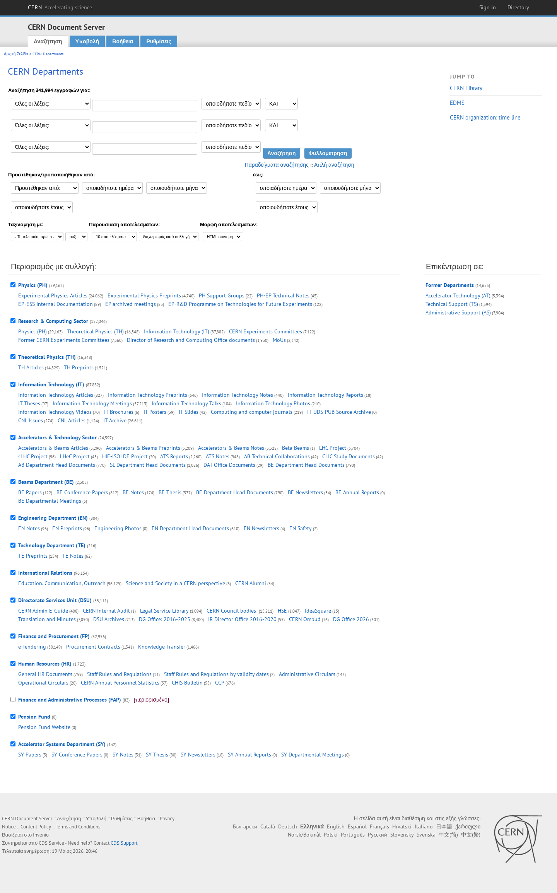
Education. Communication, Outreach (62, 583)
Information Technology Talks (186, 403)
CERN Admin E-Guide (43, 610)
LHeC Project (75, 456)
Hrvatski (402, 826)
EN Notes (29, 528)
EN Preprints (67, 528)
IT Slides (188, 411)
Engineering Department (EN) (53, 517)
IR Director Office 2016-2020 (242, 619)
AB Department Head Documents (56, 464)
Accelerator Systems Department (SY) (62, 744)
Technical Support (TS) (451, 304)
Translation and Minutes (47, 619)
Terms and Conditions (78, 826)
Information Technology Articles (55, 394)
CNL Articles (71, 420)
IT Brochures (118, 411)
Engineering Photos (118, 528)
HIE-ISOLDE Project (125, 456)
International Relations (45, 572)
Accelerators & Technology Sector (57, 437)
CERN (60, 7)
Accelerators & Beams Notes (231, 447)
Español (357, 826)
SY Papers (29, 754)
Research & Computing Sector (53, 321)
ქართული (467, 826)
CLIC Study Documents (348, 456)
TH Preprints (79, 367)
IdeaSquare (318, 610)
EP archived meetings (130, 304)
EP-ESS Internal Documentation (55, 304)
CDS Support (124, 843)
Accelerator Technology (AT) (457, 295)
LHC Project (332, 447)
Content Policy (36, 826)
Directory (518, 7)
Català (267, 826)
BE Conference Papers (82, 492)
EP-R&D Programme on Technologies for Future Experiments (240, 304)
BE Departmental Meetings (49, 500)
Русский (377, 834)
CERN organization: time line (485, 117)
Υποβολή (87, 41)
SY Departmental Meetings (312, 754)
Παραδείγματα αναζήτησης (277, 164)
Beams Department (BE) (46, 481)
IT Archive (114, 420)
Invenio (41, 835)
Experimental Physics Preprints (144, 295)
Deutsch (287, 826)
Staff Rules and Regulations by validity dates (216, 674)
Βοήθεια (122, 41)
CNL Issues (30, 420)
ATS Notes (217, 456)
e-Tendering (32, 646)
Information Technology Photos (273, 403)
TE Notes (73, 555)
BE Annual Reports (357, 492)
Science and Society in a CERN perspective (175, 583)
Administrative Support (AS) (458, 312)
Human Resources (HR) (45, 663)
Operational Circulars (43, 682)
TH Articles (31, 367)
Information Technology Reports (325, 394)
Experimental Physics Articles (52, 295)
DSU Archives (108, 619)
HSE (282, 610)
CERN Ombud (305, 619)
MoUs (279, 339)
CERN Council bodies (232, 610)
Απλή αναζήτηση (334, 164)
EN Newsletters (261, 528)
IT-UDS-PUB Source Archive (339, 411)
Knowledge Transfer (161, 646)
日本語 (444, 826)
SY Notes (123, 754)
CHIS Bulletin (187, 682)
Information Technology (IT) (176, 331)
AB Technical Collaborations (277, 456)
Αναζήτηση (48, 41)
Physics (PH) (33, 285)
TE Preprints (33, 555)
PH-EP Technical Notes (283, 295)
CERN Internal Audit (106, 610)
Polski (331, 834)
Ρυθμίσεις (158, 41)
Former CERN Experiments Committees (63, 339)
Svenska (426, 834)
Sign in (487, 7)
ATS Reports (174, 456)
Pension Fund (34, 716)
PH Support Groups (221, 295)
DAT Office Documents (229, 464)
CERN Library (466, 88)
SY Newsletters (198, 754)
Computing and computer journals (251, 411)
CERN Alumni (250, 583)
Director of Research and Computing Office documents (191, 339)
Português (353, 834)
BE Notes (133, 492)
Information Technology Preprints (147, 394)
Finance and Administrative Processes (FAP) (69, 699)
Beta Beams (295, 447)
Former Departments (449, 285)
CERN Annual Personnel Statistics (120, 682)
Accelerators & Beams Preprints (143, 447)
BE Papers (30, 492)
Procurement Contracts (93, 646)
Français (379, 826)
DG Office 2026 (351, 619)
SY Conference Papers (77, 754)
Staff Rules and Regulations (119, 674)
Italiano (424, 826)
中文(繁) (470, 834)
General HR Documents (45, 674)
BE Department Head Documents (306, 464)
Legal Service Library (164, 610)
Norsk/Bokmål (304, 834)
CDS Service (51, 843)
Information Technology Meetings (92, 403)
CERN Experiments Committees (265, 331)
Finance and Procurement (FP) (54, 636)
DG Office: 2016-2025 (164, 619)
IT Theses (29, 403)
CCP (219, 682)
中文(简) (448, 834)
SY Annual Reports (249, 754)
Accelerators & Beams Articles (53, 447)
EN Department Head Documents (190, 528)
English (336, 826)
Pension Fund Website (44, 727)
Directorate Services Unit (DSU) (55, 600)
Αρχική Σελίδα (16, 53)
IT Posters (155, 411)
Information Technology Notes (237, 394)
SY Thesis (157, 754)
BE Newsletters (305, 492)
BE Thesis (170, 492)
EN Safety (300, 528)
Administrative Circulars (307, 674)
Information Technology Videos (55, 411)
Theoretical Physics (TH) (95, 331)
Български (245, 826)
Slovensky (401, 834)
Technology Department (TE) (51, 545)
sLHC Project (33, 456)
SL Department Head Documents (148, 464)
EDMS (457, 102)
